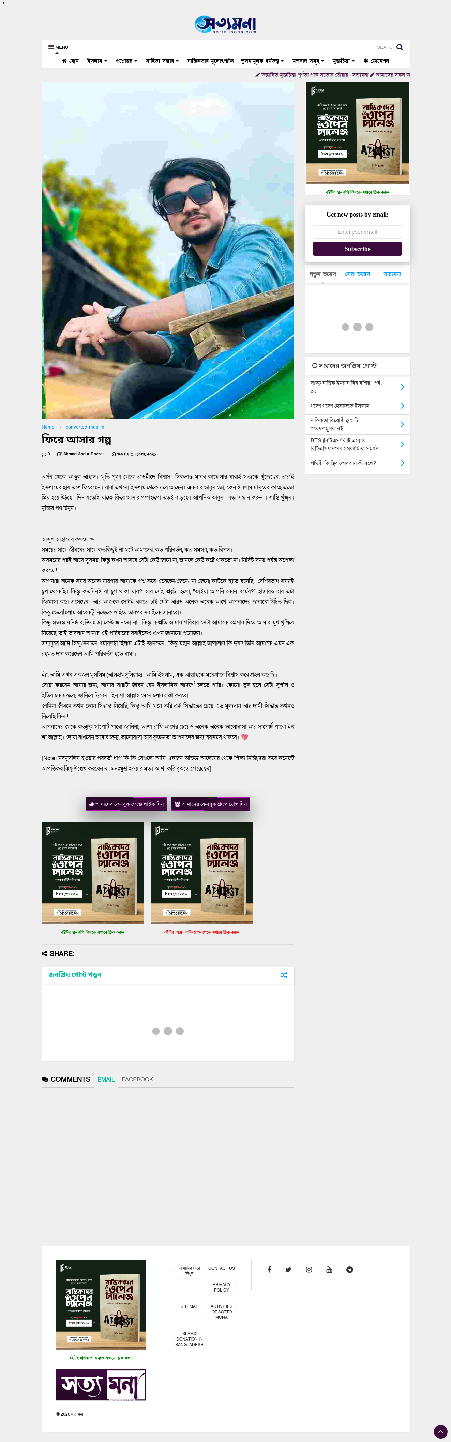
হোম (70, 61)
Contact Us (221, 1268)
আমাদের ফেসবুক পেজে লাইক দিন (126, 804)
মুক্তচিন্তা (344, 61)
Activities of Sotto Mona (221, 1312)
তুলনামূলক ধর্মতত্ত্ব (262, 61)
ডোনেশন (375, 61)
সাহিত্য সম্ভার (162, 61)
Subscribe (358, 248)
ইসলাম (96, 61)
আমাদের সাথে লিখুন (189, 1271)
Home (48, 427)
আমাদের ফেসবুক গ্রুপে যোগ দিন (210, 804)
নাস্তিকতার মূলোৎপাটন (210, 61)
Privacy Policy (222, 1287)
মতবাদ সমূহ (308, 61)
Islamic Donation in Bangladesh (189, 1339)
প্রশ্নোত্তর (126, 61)
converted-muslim (85, 427)
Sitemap (189, 1306)
